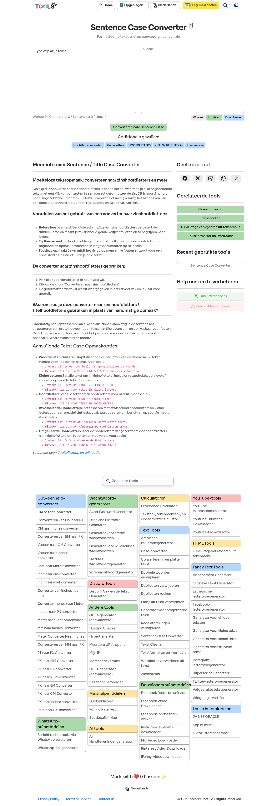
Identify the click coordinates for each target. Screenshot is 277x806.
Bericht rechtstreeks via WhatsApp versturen (57, 737)
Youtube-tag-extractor (211, 532)
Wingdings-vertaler (208, 698)
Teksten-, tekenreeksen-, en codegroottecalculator (163, 516)
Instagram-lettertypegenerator (209, 662)
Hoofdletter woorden (87, 145)
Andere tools (101, 607)
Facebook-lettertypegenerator (209, 607)
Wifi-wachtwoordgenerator (111, 572)
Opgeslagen (131, 5)
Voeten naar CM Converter (59, 545)
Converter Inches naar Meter (60, 604)
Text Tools (150, 530)
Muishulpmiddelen (107, 693)
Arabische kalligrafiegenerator (157, 540)
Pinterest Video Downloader (164, 749)
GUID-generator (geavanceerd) (102, 617)
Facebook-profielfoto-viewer (159, 716)
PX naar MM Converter (55, 661)
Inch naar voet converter (57, 582)
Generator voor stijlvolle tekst (212, 649)
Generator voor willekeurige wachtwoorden (111, 548)
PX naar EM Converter (55, 686)
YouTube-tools (207, 498)
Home (105, 5)
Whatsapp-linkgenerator (58, 748)
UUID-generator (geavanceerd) (102, 671)
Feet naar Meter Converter (59, 566)
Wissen (198, 117)
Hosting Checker (103, 628)
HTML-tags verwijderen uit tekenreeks (210, 227)
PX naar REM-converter (56, 677)
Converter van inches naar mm (59, 593)
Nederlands (164, 5)
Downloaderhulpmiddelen (165, 685)
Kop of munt (203, 725)
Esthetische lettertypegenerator (209, 593)
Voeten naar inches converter (53, 555)
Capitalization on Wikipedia (78, 453)
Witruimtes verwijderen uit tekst (162, 663)
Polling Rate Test (102, 709)
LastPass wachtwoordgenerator (107, 561)
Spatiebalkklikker (103, 718)
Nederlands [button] (137, 788)
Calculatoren (153, 498)
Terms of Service (78, 799)
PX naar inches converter (58, 702)
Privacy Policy (48, 799)
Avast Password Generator (110, 512)
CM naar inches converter (58, 528)
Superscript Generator (211, 673)
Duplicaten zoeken (156, 594)
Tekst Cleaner (152, 645)
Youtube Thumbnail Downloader (208, 521)
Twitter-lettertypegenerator (215, 682)
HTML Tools (204, 543)
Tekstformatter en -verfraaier (210, 236)
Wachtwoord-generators (102, 501)
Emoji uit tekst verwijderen (162, 602)
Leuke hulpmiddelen (212, 708)
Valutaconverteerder (106, 682)
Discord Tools (102, 583)
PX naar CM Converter (55, 694)
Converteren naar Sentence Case (138, 127)
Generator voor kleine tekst (215, 631)
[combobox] (138, 481)
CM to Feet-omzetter (54, 512)
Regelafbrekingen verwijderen (155, 625)
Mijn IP (94, 653)
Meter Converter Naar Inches (61, 636)
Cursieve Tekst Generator (213, 583)
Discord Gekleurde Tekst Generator (109, 593)
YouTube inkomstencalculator (209, 508)
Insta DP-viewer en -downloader (157, 729)
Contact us (106, 799)
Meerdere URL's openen (108, 645)
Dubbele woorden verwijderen (155, 575)
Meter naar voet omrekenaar (60, 620)
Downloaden (234, 117)
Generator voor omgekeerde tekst (164, 612)
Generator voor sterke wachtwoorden (107, 535)
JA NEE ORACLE (206, 717)
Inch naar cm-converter (57, 574)
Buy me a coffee (201, 5)
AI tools (96, 728)
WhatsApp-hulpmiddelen (51, 724)
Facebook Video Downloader (154, 703)
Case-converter (210, 209)
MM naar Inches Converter (59, 628)
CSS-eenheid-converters (51, 501)
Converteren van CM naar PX (60, 520)
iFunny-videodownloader (161, 757)
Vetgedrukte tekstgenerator (215, 690)
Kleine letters (115, 145)
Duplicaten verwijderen (160, 586)
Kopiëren (214, 117)
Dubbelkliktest (101, 701)
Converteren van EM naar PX (60, 537)
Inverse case (195, 145)
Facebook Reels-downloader (164, 693)
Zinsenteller (210, 218)
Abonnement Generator (212, 575)
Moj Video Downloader (159, 740)
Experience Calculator (159, 506)
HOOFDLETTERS (140, 145)
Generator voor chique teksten (211, 620)
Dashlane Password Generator (105, 522)
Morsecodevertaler (104, 661)
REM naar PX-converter (56, 710)
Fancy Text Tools (208, 567)
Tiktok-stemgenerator (211, 733)
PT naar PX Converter (54, 653)
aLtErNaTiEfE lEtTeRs (169, 145)
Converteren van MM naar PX (61, 645)
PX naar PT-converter (55, 669)
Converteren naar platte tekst (160, 562)
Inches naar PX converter (58, 612)
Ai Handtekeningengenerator (111, 739)
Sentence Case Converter (210, 266)
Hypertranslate (101, 636)
